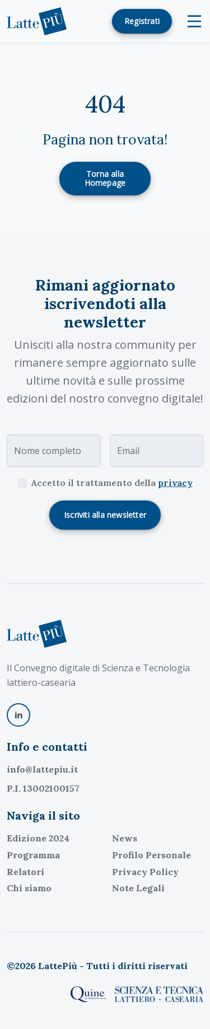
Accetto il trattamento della (112, 482)
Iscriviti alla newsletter (105, 514)
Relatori (25, 871)
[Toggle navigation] (194, 21)
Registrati (142, 21)
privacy (175, 482)
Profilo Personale (151, 854)
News (124, 838)
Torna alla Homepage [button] (105, 178)
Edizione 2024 (38, 838)
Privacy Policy (145, 871)
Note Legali (138, 888)
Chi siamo (29, 888)
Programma (33, 854)
